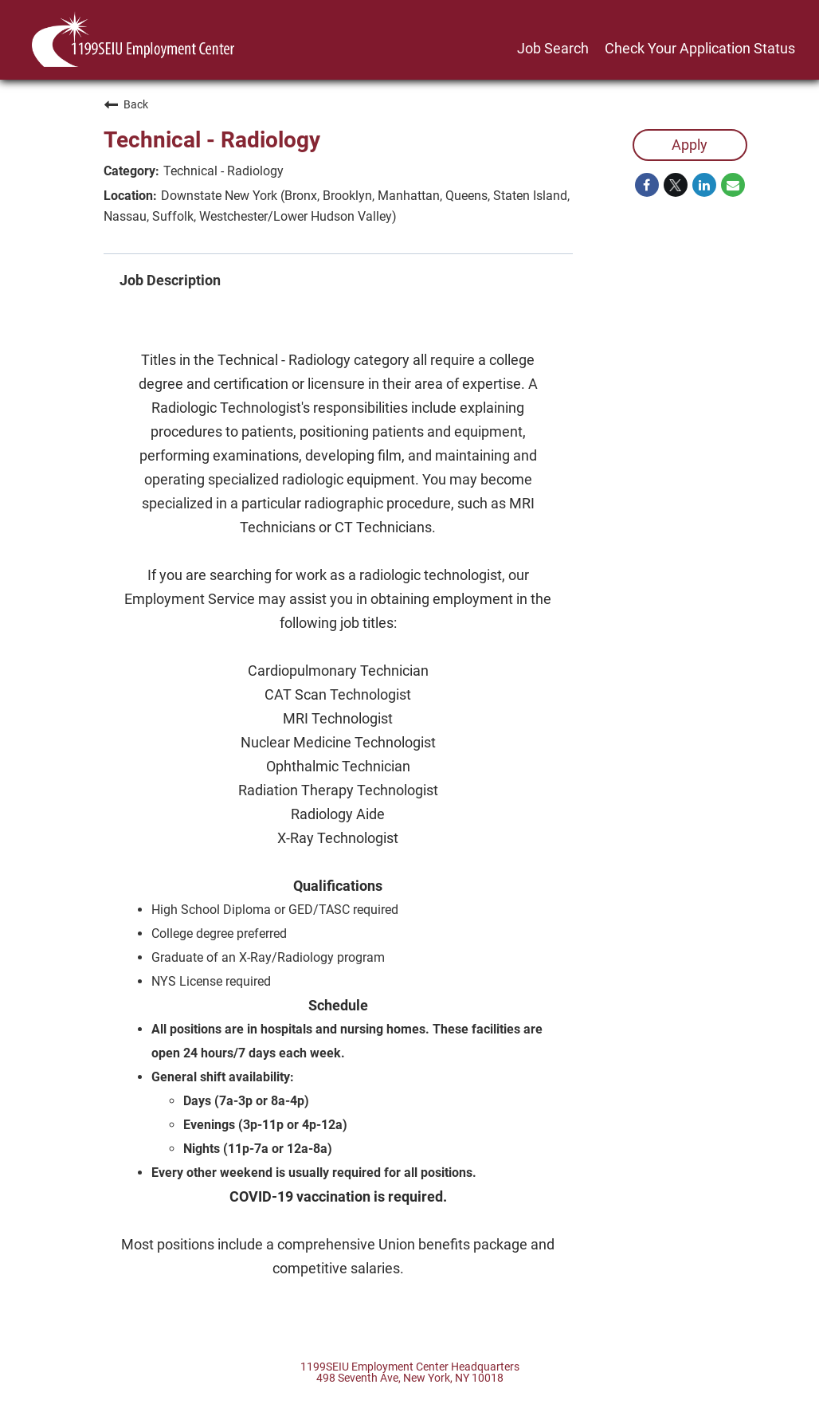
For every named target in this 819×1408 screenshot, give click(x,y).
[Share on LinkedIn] (704, 185)
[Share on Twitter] (675, 185)
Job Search (553, 48)
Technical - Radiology (212, 140)
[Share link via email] (733, 185)
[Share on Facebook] (647, 185)
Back (126, 104)
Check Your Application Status (700, 48)
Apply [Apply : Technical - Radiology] (689, 144)
